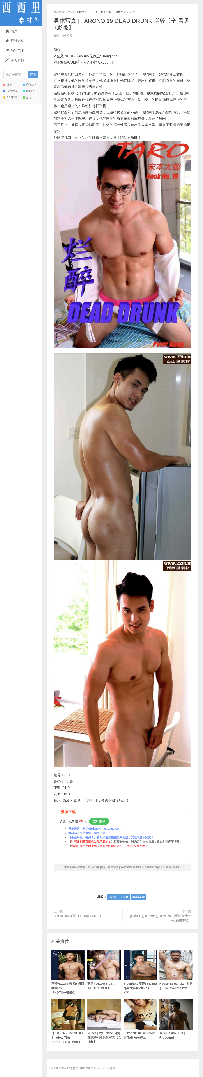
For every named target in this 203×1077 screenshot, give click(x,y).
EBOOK (92, 12)
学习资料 (14, 60)
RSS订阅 (10, 97)
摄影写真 (106, 12)
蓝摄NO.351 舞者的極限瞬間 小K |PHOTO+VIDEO (68, 972)
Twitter (28, 91)
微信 (27, 97)
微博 (7, 84)
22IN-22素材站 (21, 13)
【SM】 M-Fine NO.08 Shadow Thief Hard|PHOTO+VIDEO (68, 1021)
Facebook (10, 91)
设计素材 (14, 41)
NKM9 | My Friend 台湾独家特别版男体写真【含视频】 (104, 1021)
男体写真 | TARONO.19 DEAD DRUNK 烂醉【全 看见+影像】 (144, 867)
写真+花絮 (138, 897)
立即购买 (99, 821)
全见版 (124, 897)
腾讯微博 (29, 84)
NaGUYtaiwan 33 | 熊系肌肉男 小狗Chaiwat (176, 970)
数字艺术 (14, 50)
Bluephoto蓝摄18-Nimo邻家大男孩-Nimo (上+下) (140, 972)
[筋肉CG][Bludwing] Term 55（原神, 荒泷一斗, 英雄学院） (160, 918)
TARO (112, 897)
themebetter (101, 1068)
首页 (11, 31)
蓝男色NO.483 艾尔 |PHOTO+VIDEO (104, 970)
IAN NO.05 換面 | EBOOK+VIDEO (77, 916)
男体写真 (120, 12)
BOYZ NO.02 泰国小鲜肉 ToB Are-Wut (140, 1019)
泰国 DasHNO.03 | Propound (176, 1019)
